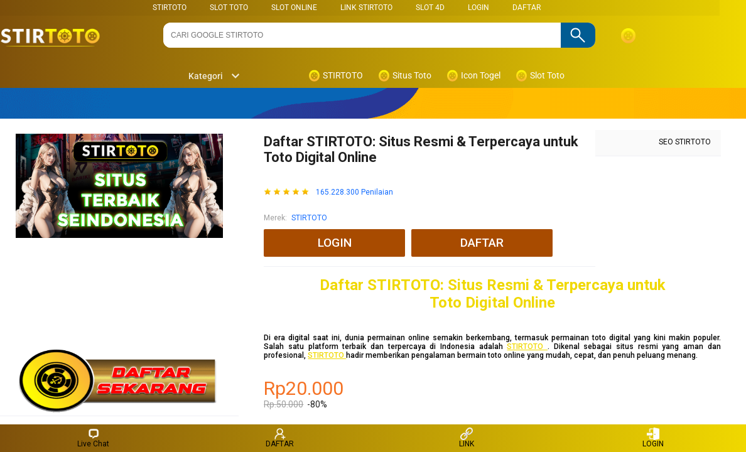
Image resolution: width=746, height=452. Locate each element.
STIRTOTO (169, 7)
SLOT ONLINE (294, 7)
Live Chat (93, 438)
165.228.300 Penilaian (354, 192)
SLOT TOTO (229, 7)
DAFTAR (526, 7)
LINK (466, 438)
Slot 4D (430, 7)
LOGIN (478, 7)
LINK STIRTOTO (366, 7)
